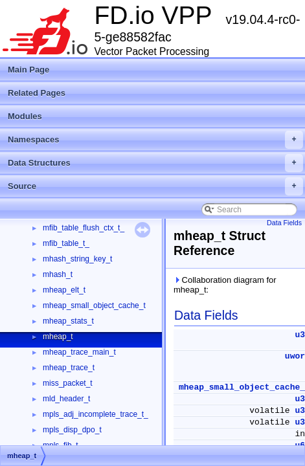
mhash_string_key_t (77, 258)
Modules (25, 116)
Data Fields (284, 223)
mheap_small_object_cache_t (94, 305)
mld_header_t (66, 398)
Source (155, 186)
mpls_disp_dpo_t (72, 429)
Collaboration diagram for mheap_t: (225, 284)
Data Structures (155, 163)
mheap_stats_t (68, 321)
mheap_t (58, 336)
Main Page (28, 69)
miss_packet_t (68, 383)
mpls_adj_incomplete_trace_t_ (95, 414)
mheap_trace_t (69, 367)
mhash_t (58, 274)
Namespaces (155, 140)
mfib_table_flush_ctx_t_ (83, 227)
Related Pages (36, 93)
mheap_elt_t (64, 289)
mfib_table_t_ (66, 243)
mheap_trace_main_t (79, 352)
